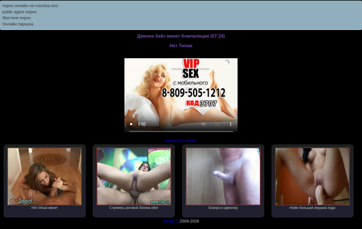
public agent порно (19, 12)
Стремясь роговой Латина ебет (134, 179)
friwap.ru (170, 221)
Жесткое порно (16, 18)
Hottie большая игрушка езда (312, 179)
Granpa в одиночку (223, 179)
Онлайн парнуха (17, 24)
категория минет (181, 140)
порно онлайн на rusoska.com (30, 5)
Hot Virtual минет (44, 179)
